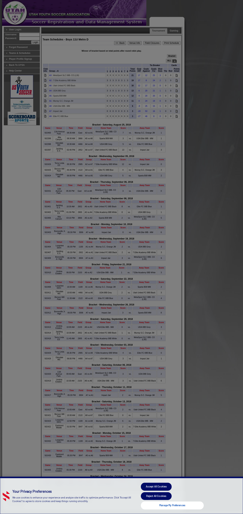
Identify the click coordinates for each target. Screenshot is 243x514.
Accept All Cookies (156, 493)
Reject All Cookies (156, 503)
